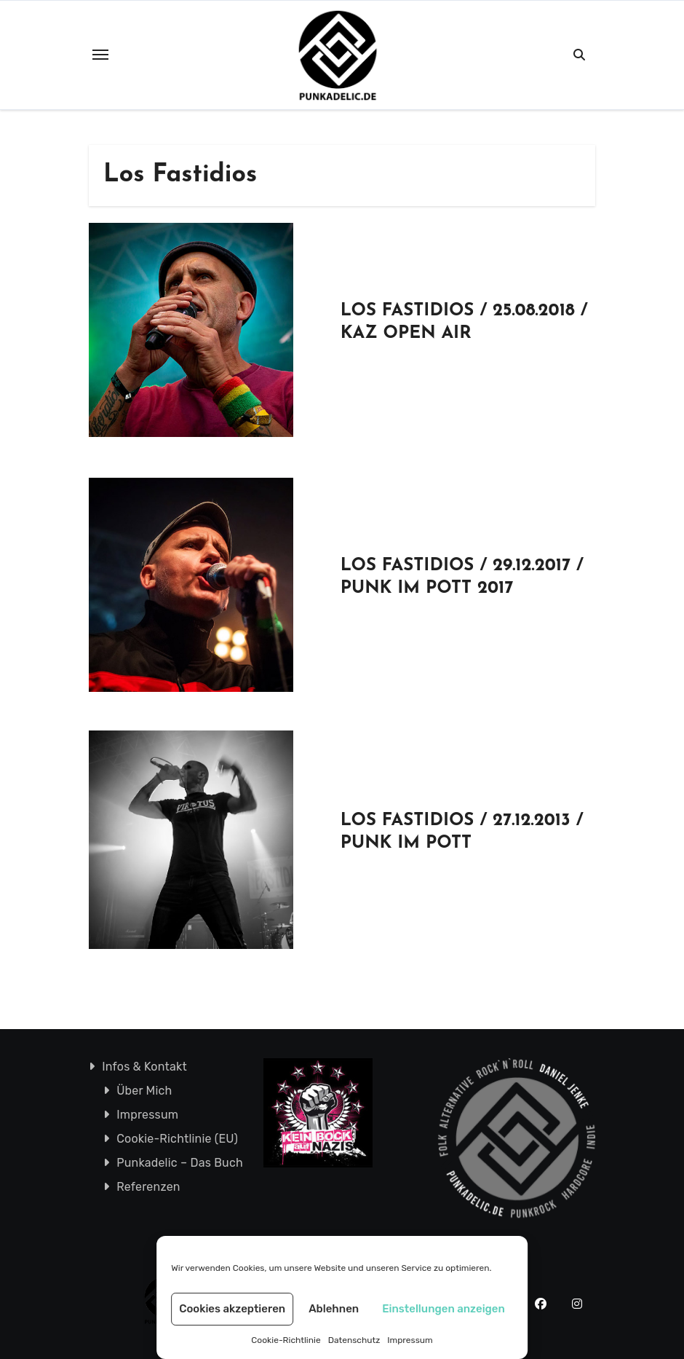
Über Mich (144, 1091)
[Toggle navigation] (100, 54)
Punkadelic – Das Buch (179, 1163)
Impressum (409, 1340)
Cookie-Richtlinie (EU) (177, 1139)
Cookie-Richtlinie (285, 1340)
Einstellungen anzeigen (443, 1308)
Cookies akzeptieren (232, 1308)
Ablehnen (334, 1308)
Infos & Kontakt (144, 1067)
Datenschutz (354, 1340)
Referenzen (148, 1187)
